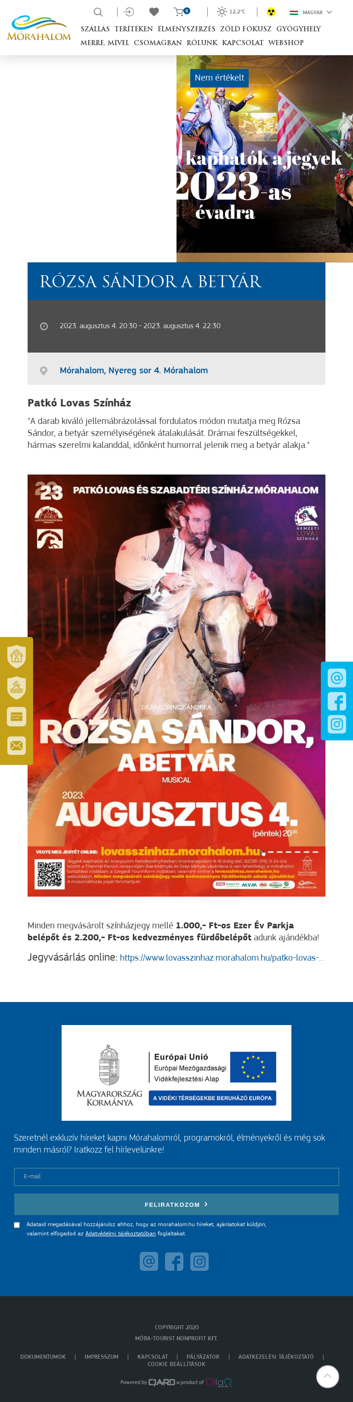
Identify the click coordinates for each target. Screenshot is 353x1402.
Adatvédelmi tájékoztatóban (120, 1234)
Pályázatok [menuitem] (203, 1357)
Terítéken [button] (133, 29)
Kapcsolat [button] (243, 43)
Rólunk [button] (202, 43)
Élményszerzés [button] (187, 29)
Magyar (311, 12)
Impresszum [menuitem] (102, 1357)
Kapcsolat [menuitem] (152, 1357)
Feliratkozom (176, 1204)
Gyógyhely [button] (298, 29)
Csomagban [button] (158, 43)
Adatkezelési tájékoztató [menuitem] (276, 1357)
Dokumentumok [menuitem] (43, 1357)
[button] (327, 1376)
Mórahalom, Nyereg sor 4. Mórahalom (134, 371)
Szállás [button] (95, 29)
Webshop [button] (286, 43)
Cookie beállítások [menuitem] (176, 1364)
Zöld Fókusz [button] (246, 29)
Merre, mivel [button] (104, 43)
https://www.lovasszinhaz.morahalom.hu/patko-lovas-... (221, 958)
